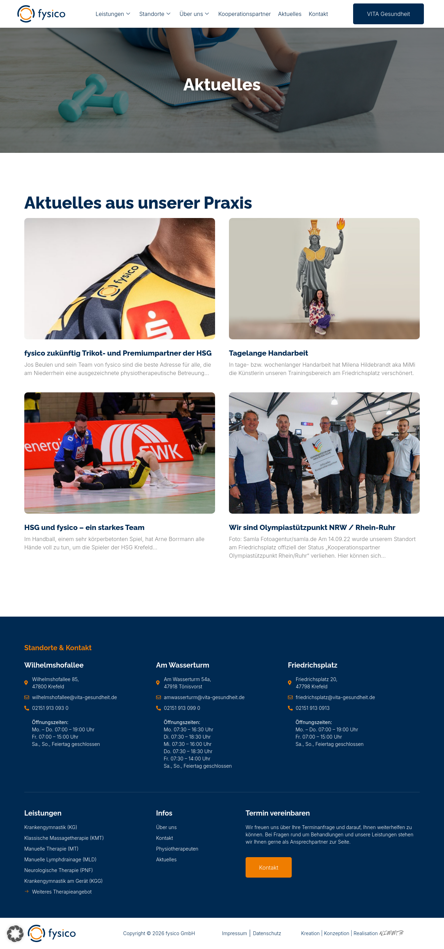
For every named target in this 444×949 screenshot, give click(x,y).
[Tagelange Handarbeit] (324, 278)
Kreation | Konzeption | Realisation (352, 933)
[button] (15, 933)
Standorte (155, 13)
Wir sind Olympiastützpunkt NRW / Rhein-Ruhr (312, 527)
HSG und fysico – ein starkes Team (84, 527)
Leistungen (113, 13)
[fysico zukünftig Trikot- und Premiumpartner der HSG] (119, 278)
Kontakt (317, 13)
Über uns (194, 13)
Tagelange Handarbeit (268, 353)
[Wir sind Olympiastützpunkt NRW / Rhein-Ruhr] (324, 453)
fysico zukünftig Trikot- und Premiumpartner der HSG (118, 353)
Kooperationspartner (244, 13)
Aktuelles (289, 13)
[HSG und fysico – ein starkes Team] (119, 453)
